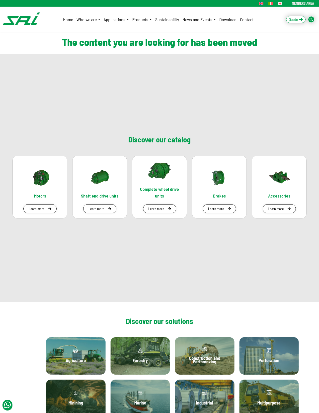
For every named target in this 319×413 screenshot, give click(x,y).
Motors (40, 196)
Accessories (279, 196)
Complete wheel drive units (159, 192)
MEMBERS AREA (303, 3)
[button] (40, 208)
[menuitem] (261, 3)
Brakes (219, 196)
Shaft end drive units (99, 196)
